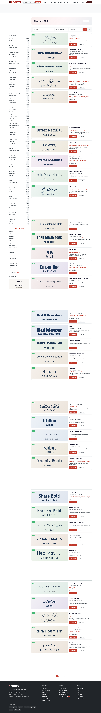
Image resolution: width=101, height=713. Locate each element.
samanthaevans (76, 252)
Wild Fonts (11, 221)
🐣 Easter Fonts (48, 2)
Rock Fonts (12, 178)
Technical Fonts (13, 198)
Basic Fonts (12, 59)
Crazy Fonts (12, 84)
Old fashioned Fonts (14, 162)
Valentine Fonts (13, 212)
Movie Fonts (12, 155)
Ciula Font (72, 642)
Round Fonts (12, 180)
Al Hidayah (12, 238)
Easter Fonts (12, 100)
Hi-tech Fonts (12, 127)
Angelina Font (73, 92)
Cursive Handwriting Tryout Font (78, 278)
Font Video (80, 696)
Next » (64, 676)
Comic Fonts (12, 79)
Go (85, 29)
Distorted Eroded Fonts (15, 93)
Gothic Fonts (12, 118)
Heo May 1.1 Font (73, 550)
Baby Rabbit (12, 250)
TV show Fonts (13, 205)
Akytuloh (11, 243)
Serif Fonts (11, 189)
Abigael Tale (12, 252)
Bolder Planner (13, 240)
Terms (78, 692)
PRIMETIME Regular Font (76, 50)
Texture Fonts (12, 201)
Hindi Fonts (12, 130)
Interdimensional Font (75, 431)
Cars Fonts (11, 70)
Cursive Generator (13, 270)
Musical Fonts (12, 157)
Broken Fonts (12, 61)
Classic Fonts (12, 77)
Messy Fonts (12, 146)
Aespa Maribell (13, 247)
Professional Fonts (13, 169)
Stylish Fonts (12, 196)
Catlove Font (72, 186)
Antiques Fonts (13, 47)
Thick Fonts (12, 203)
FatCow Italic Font (74, 598)
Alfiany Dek (12, 234)
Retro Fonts (12, 175)
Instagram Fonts (13, 267)
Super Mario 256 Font (75, 340)
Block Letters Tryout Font (76, 522)
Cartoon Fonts (12, 72)
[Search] (31, 2)
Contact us (80, 688)
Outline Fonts (12, 164)
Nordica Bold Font (74, 507)
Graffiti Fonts (12, 120)
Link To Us (79, 694)
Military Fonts (12, 148)
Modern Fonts (12, 153)
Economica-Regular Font (76, 458)
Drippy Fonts (12, 98)
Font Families (45, 698)
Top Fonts (66, 2)
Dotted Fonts (12, 95)
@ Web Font (81, 44)
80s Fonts (11, 45)
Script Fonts (12, 187)
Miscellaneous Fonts (14, 150)
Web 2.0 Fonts (12, 217)
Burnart (11, 231)
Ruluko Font (72, 368)
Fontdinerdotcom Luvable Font (78, 63)
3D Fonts (11, 38)
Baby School (12, 245)
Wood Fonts (12, 223)
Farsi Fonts (12, 107)
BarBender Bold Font (75, 234)
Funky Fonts (12, 114)
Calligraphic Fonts (13, 66)
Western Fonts (12, 219)
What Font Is (62, 688)
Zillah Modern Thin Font (75, 628)
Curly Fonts (12, 86)
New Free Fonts (58, 2)
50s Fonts (11, 40)
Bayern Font (72, 142)
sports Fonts (12, 191)
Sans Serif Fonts (13, 182)
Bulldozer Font (73, 326)
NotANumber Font (74, 312)
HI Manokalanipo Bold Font (76, 221)
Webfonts (44, 696)
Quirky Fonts (12, 171)
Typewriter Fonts (13, 207)
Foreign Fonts (12, 109)
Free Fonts (34, 15)
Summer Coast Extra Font (76, 583)
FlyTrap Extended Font (75, 157)
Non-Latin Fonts (13, 159)
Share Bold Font (73, 492)
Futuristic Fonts (13, 116)
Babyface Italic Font (74, 403)
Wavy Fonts (12, 214)
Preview (80, 151)
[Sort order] (75, 29)
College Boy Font (73, 264)
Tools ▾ (83, 2)
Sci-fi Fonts (12, 185)
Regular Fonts (12, 173)
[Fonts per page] (61, 29)
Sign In (89, 2)
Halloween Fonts (13, 123)
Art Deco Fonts (13, 50)
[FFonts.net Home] (15, 2)
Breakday (11, 236)
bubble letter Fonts (14, 63)
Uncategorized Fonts (14, 210)
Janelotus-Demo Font (75, 613)
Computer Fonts (13, 82)
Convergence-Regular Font (76, 353)
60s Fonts (11, 43)
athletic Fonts (12, 56)
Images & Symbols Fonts (15, 137)
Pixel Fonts (12, 166)
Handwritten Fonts (14, 125)
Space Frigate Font (74, 535)
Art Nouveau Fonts (14, 52)
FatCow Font (72, 249)
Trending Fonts (75, 2)
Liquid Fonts (12, 143)
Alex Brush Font (73, 78)
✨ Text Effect (14, 272)
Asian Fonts (12, 54)
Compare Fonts (13, 265)
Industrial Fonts (13, 139)
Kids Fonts (11, 141)
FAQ (78, 690)
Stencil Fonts (12, 194)
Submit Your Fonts (46, 700)
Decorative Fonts (13, 88)
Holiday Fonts (12, 132)
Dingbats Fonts (13, 91)
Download (73, 44)
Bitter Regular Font (74, 127)
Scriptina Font (73, 35)
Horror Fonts (12, 134)
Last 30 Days (80, 698)
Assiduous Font (73, 444)
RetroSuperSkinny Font (75, 171)
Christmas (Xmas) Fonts (15, 75)
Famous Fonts (12, 102)
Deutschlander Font (74, 417)
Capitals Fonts (12, 68)
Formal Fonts (12, 111)
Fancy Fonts (12, 104)
